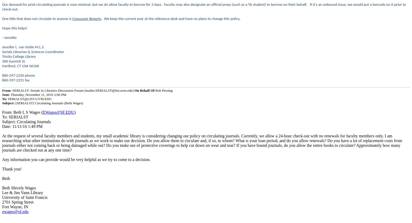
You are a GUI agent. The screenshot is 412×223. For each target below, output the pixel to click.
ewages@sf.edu (15, 211)
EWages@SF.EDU (58, 112)
